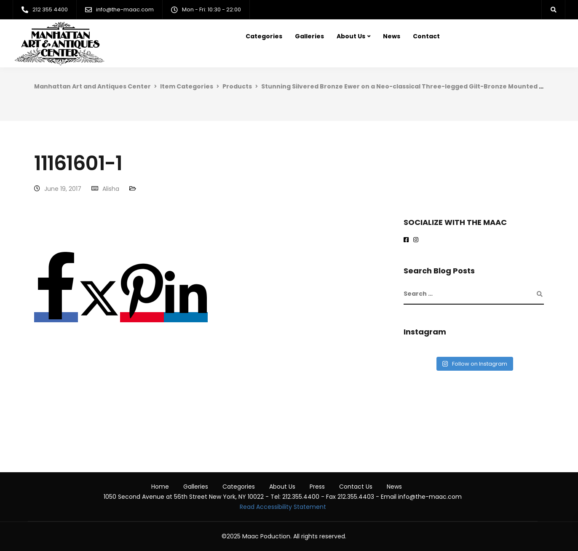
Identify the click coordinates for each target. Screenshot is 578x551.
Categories (264, 36)
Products (237, 86)
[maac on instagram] (417, 240)
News (391, 36)
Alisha (110, 189)
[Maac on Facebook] (408, 240)
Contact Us (355, 486)
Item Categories (186, 86)
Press (317, 486)
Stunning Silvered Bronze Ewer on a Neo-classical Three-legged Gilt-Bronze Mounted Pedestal (414, 86)
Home (160, 486)
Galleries (309, 36)
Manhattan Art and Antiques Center (92, 86)
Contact (426, 36)
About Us (351, 36)
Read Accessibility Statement (283, 507)
